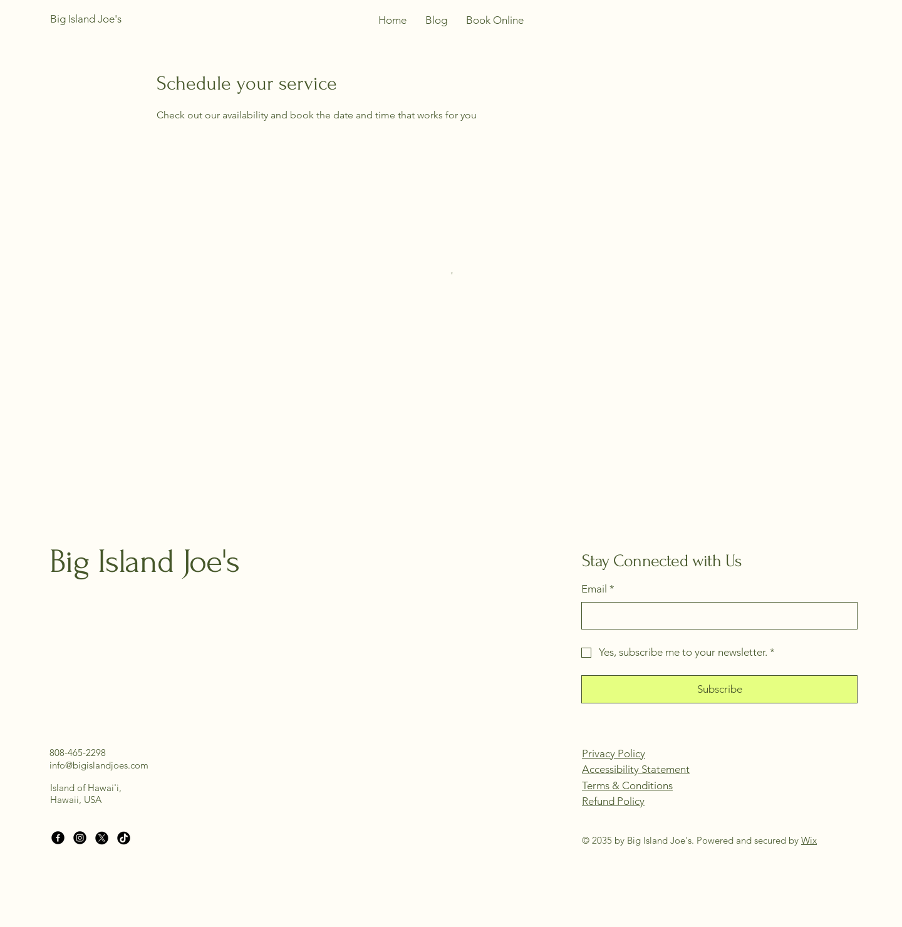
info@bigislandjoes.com (98, 765)
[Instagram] (80, 838)
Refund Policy (613, 801)
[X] (102, 838)
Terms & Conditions (627, 785)
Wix (809, 840)
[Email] (715, 616)
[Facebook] (58, 838)
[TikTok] (124, 838)
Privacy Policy (613, 753)
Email (597, 589)
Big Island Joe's (144, 561)
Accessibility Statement (636, 769)
